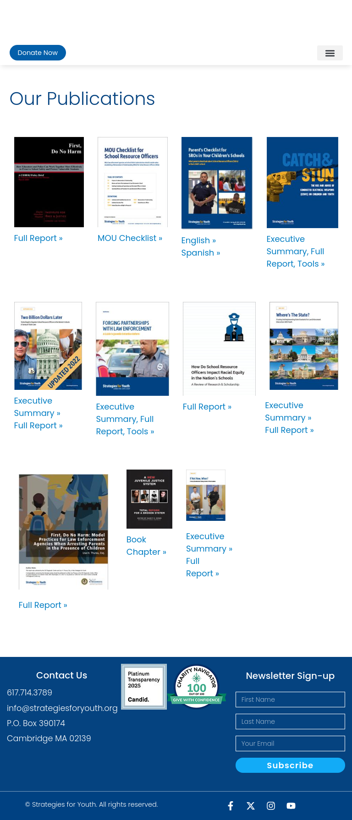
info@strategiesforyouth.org (62, 708)
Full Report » (38, 238)
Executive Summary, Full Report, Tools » (296, 251)
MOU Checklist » (130, 238)
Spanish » (201, 252)
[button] (330, 52)
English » (199, 240)
